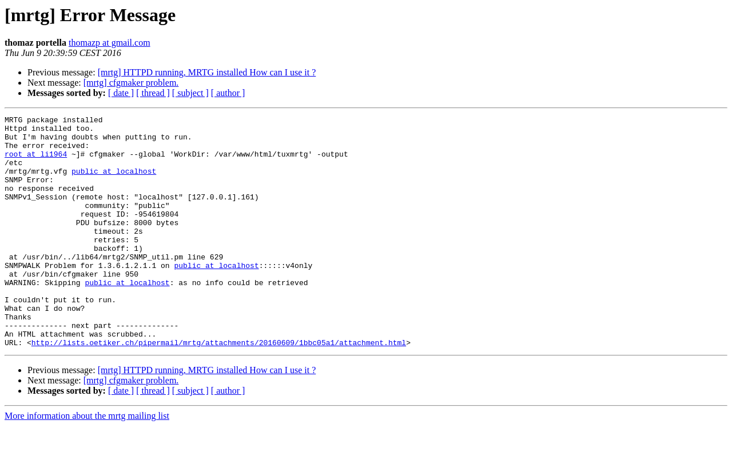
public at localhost (113, 183)
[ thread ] (153, 93)
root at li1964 (36, 162)
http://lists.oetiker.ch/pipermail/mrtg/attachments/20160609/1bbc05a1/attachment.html (218, 388)
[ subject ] (190, 93)
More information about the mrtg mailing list (87, 462)
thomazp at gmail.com (109, 42)
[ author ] (228, 93)
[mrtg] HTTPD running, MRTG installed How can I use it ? (207, 72)
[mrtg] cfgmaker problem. (131, 82)
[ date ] (121, 93)
